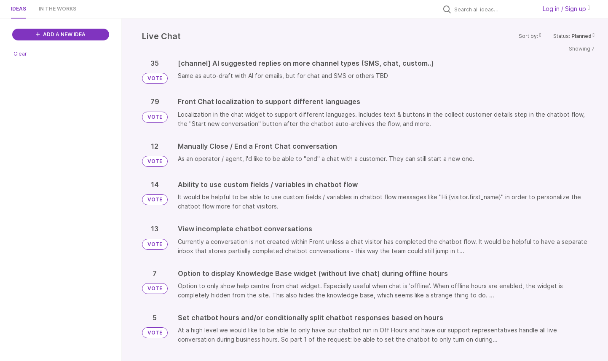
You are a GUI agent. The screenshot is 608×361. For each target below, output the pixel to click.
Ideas (18, 8)
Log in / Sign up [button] (566, 8)
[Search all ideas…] (493, 9)
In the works (57, 8)
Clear (20, 54)
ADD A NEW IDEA (61, 34)
